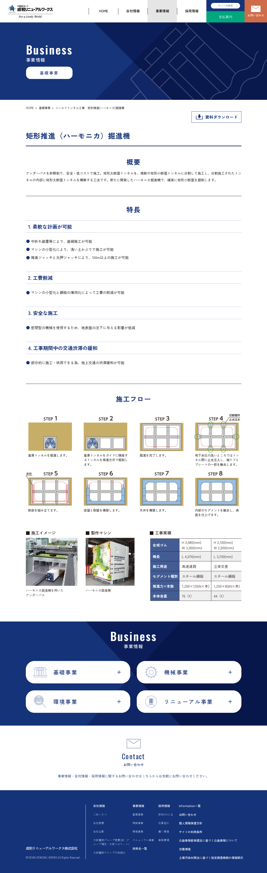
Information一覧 (190, 806)
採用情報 (192, 11)
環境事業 (137, 831)
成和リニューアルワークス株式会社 (51, 848)
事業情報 (162, 11)
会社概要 (98, 823)
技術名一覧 (139, 848)
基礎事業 (45, 108)
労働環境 (185, 849)
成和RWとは (165, 814)
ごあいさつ (100, 814)
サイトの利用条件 (190, 832)
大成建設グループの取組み (109, 852)
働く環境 (163, 831)
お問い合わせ (256, 15)
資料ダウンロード (221, 117)
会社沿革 (98, 831)
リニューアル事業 (143, 840)
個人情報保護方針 (190, 823)
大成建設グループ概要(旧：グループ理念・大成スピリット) (111, 842)
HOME (103, 11)
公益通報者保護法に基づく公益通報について (208, 840)
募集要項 (163, 840)
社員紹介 (163, 823)
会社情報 (133, 11)
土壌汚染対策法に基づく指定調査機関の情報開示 (211, 857)
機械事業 (137, 823)
